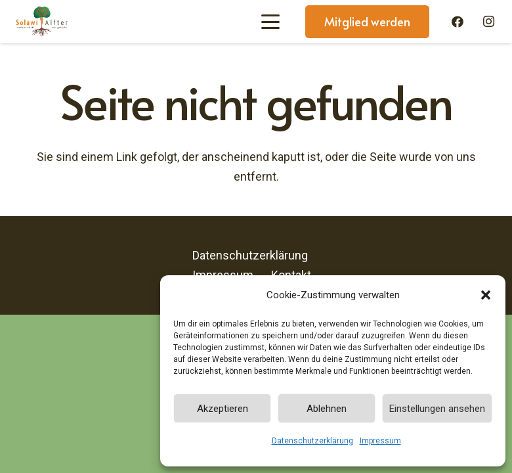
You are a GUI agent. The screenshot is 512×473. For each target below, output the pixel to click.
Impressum (380, 440)
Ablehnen (327, 409)
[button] (485, 295)
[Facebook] (457, 22)
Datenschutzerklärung (312, 440)
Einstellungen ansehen (437, 409)
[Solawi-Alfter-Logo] (41, 21)
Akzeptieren (222, 409)
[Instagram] (488, 22)
